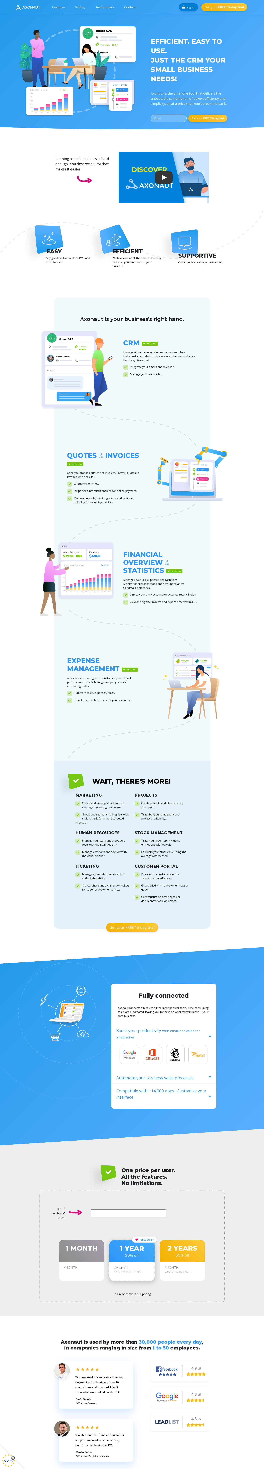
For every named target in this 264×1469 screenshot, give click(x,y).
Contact (130, 7)
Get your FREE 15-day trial (132, 927)
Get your (224, 7)
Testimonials (104, 7)
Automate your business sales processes (163, 1078)
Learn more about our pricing (132, 1294)
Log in (188, 7)
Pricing (80, 7)
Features (58, 7)
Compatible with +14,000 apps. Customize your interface (163, 1094)
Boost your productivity (163, 1033)
